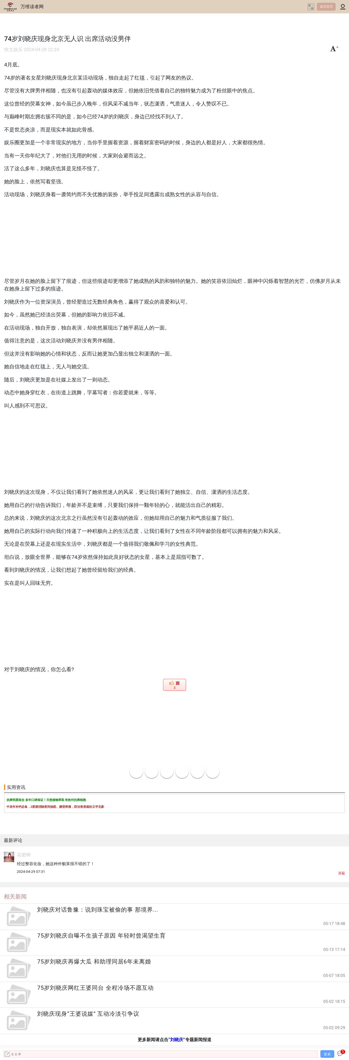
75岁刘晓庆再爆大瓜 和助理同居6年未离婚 (94, 961)
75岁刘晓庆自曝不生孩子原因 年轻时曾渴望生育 (101, 935)
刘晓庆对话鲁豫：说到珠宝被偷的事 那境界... (97, 909)
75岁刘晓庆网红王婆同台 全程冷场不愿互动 (95, 988)
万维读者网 (32, 6)
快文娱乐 (13, 49)
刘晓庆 (176, 1039)
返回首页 (326, 6)
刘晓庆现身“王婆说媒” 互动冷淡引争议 (88, 1014)
